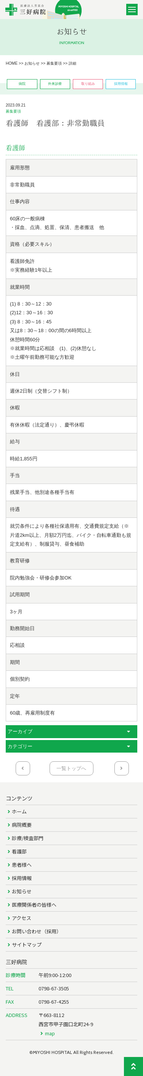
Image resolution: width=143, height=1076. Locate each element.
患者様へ (22, 864)
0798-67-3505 (54, 988)
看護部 (19, 851)
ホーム (19, 811)
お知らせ (22, 891)
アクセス (21, 918)
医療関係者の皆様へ (34, 904)
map (50, 1033)
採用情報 (22, 878)
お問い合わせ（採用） (36, 931)
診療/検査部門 (27, 838)
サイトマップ (27, 944)
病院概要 (22, 824)
